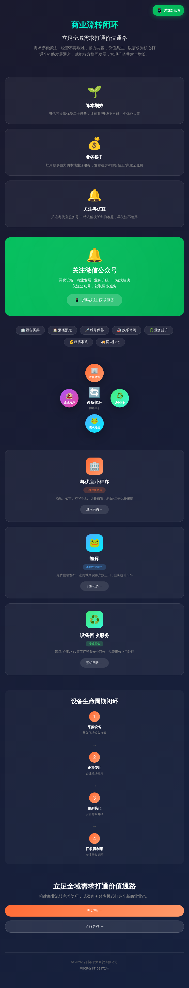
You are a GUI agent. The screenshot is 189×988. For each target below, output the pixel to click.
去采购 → (94, 910)
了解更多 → (94, 926)
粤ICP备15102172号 (94, 968)
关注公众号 (168, 10)
